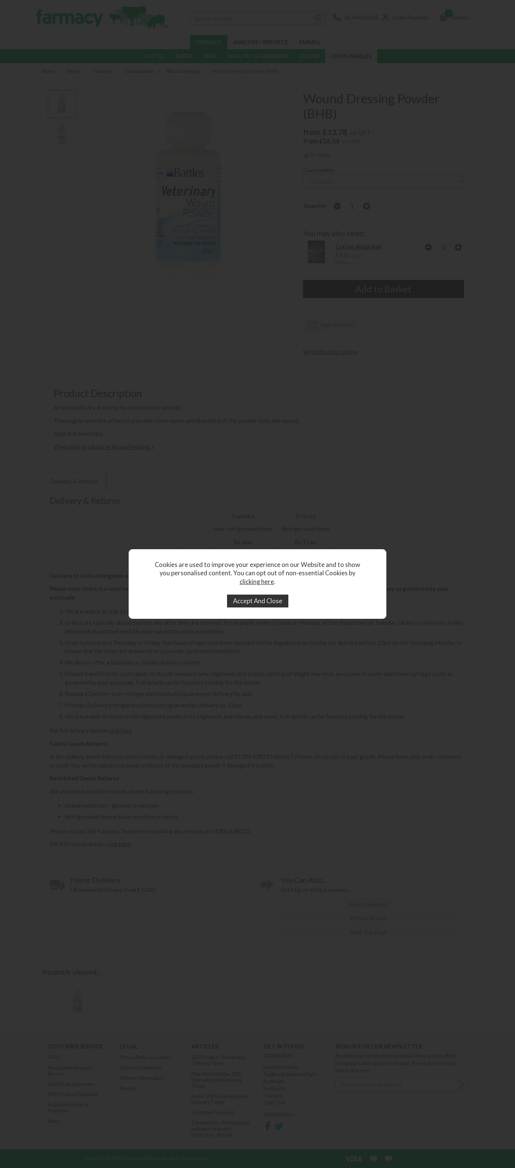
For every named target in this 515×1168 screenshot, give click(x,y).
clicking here (257, 582)
